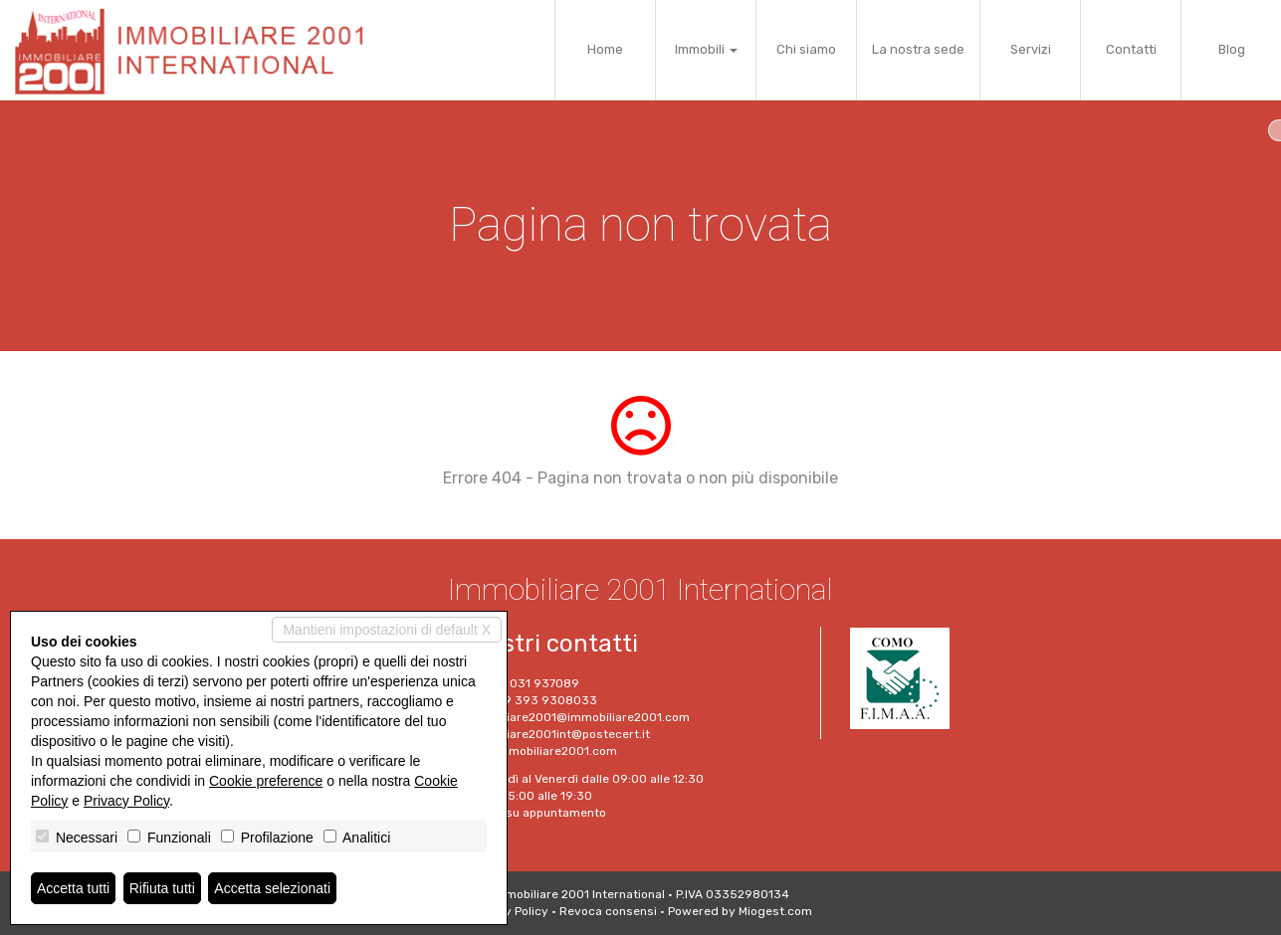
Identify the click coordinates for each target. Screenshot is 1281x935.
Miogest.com (775, 911)
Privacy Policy (508, 911)
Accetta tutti (73, 888)
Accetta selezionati (272, 888)
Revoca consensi (608, 911)
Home (605, 49)
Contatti (1131, 49)
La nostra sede (918, 49)
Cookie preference (265, 781)
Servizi (1030, 49)
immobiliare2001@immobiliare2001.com (576, 717)
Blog (1231, 49)
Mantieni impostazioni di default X (387, 630)
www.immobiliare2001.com (539, 751)
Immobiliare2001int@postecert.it (556, 734)
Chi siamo (806, 49)
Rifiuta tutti (162, 888)
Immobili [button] (706, 49)
